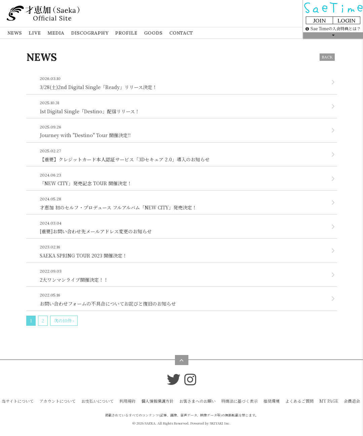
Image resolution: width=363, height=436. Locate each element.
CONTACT (181, 33)
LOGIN (346, 20)
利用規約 (127, 401)
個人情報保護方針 (157, 401)
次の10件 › (64, 320)
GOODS (153, 33)
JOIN (319, 20)
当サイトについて (18, 401)
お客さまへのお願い (197, 401)
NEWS (14, 33)
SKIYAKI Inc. (220, 423)
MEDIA (55, 33)
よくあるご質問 (299, 401)
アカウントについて (57, 401)
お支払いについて (97, 401)
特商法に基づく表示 (239, 401)
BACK (327, 57)
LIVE (35, 33)
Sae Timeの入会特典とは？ (333, 28)
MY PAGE (328, 401)
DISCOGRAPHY (89, 33)
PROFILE (126, 33)
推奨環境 (271, 401)
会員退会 (352, 401)
